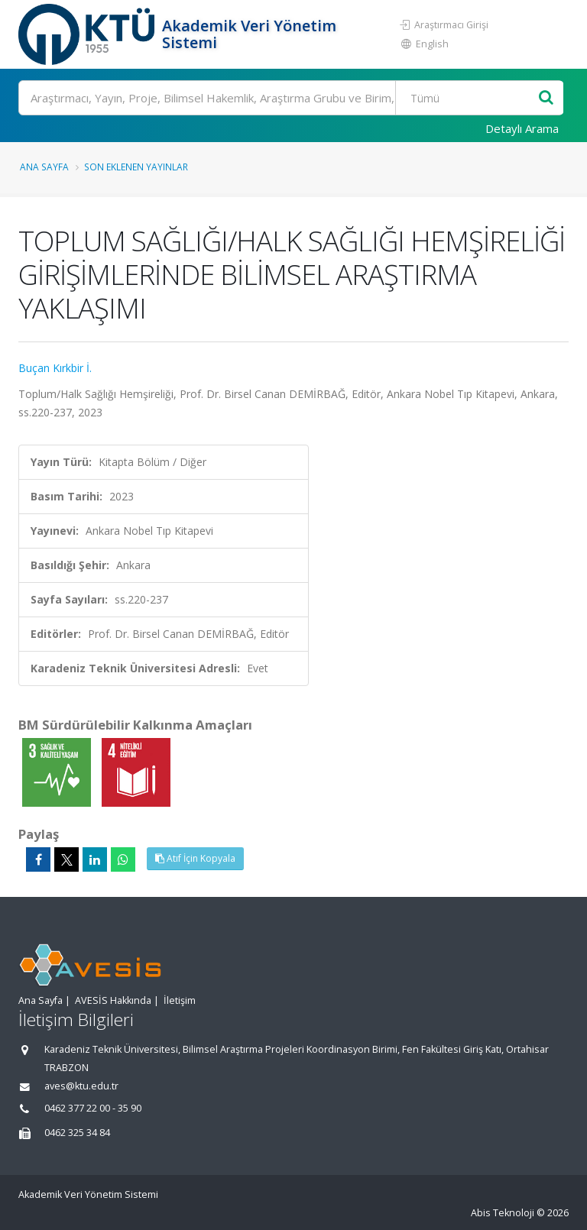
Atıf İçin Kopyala (195, 858)
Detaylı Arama (522, 128)
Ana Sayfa (44, 166)
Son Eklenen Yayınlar (136, 166)
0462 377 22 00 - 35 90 (92, 1108)
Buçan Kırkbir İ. (55, 368)
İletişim (180, 1000)
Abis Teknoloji (502, 1212)
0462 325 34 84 (77, 1132)
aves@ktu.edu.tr (81, 1085)
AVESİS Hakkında (113, 1000)
